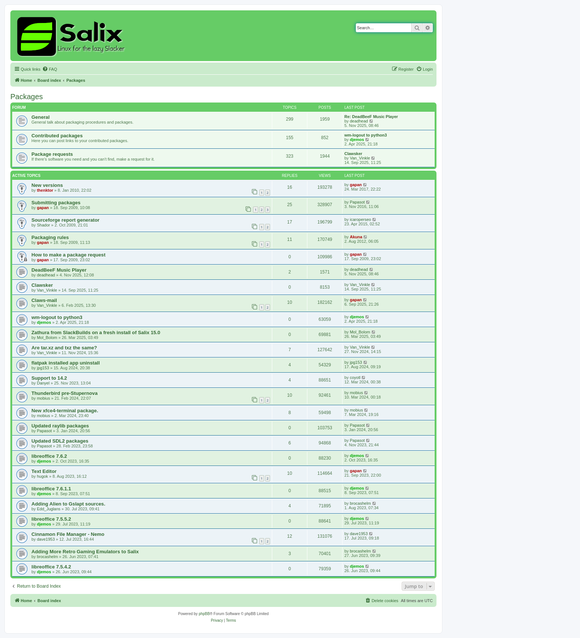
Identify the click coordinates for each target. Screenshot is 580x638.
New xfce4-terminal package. (64, 410)
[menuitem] (49, 69)
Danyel (43, 383)
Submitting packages (56, 202)
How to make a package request (68, 255)
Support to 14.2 (49, 378)
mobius (43, 398)
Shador (43, 225)
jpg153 (43, 368)
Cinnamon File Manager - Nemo (67, 534)
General (40, 117)
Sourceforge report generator (65, 220)
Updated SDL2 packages (59, 441)
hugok (42, 476)
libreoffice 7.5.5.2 (51, 519)
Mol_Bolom (47, 337)
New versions (47, 185)
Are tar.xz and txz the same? (64, 347)
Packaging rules (50, 237)
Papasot (357, 202)
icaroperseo (360, 219)
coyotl (355, 377)
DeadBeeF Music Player (59, 270)
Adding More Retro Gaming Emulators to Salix (85, 551)
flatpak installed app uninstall (65, 363)
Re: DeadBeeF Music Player (371, 116)
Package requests (52, 154)
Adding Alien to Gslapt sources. (68, 504)
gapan (356, 184)
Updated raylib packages (60, 426)
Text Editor (44, 471)
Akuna (356, 237)
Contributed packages (57, 135)
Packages (26, 97)
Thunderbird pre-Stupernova (64, 393)
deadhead (359, 121)
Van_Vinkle (360, 158)
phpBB (204, 614)
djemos (357, 139)
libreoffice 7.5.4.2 (51, 567)
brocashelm (360, 503)
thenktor (45, 190)
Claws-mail (44, 300)
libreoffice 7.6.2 (49, 456)
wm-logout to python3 (365, 135)
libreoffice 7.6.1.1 (51, 488)
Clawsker (353, 153)
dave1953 (46, 539)
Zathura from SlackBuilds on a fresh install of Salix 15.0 (95, 332)
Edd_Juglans (49, 509)
